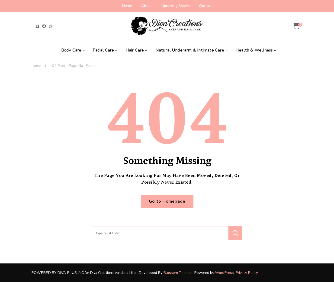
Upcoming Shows (175, 5)
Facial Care (103, 50)
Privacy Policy (246, 272)
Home (127, 5)
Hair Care (135, 50)
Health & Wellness (254, 50)
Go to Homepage (167, 201)
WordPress (224, 272)
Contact (205, 5)
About (146, 5)
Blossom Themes (178, 272)
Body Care (71, 50)
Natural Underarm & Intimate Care (190, 50)
